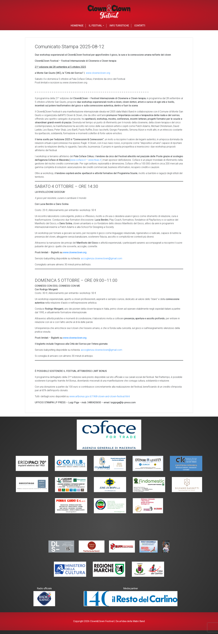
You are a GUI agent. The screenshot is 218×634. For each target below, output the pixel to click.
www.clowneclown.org (98, 72)
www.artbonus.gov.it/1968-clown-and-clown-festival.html (99, 396)
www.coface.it (78, 159)
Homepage (77, 25)
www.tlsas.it (94, 159)
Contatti (139, 25)
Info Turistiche (119, 25)
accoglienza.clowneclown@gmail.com (101, 258)
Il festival (95, 25)
